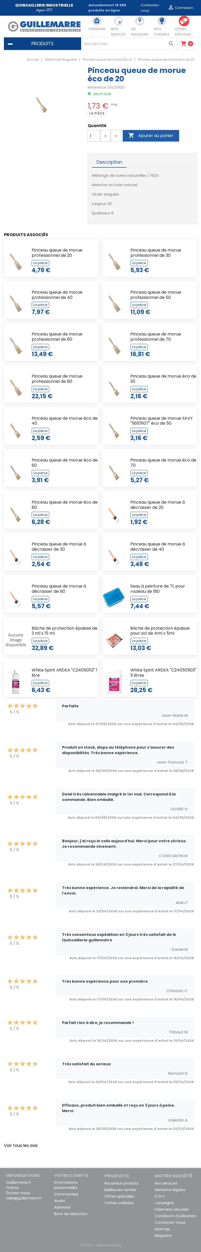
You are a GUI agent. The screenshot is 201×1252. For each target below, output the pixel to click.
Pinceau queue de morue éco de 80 (65, 504)
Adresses (62, 1207)
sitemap (162, 1229)
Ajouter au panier (151, 135)
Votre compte (71, 1176)
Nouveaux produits (121, 1183)
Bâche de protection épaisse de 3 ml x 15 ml (64, 630)
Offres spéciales (119, 1196)
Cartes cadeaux (119, 1202)
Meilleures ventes (120, 1189)
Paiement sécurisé (172, 1209)
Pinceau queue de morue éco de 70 (163, 462)
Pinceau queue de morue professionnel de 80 (57, 378)
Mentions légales (170, 1189)
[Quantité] (94, 135)
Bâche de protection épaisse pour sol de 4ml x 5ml (160, 630)
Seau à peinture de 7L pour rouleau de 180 (157, 588)
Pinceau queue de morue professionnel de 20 (57, 252)
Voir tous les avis (21, 1145)
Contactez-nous (170, 1222)
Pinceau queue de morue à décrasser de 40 (157, 546)
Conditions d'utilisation (175, 1216)
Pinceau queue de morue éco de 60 (65, 462)
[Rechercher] (128, 43)
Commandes (66, 1194)
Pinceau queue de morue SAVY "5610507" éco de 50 (161, 420)
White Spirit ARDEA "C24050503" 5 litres (163, 672)
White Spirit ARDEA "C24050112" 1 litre (64, 672)
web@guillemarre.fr (24, 1198)
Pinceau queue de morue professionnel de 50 (155, 294)
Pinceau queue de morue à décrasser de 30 (59, 546)
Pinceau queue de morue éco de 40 (65, 420)
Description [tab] (109, 162)
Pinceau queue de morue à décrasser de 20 (157, 504)
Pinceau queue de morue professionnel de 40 (57, 294)
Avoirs (59, 1200)
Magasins (163, 1235)
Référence (97, 87)
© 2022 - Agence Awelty (100, 1245)
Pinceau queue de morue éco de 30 (163, 378)
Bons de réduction (70, 1213)
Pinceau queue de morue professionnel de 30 (155, 252)
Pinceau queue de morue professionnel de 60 (57, 336)
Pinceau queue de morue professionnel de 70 (155, 336)
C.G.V (159, 1196)
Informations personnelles (66, 1185)
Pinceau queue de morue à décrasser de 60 (59, 588)
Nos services (166, 1183)
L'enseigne (164, 1202)
